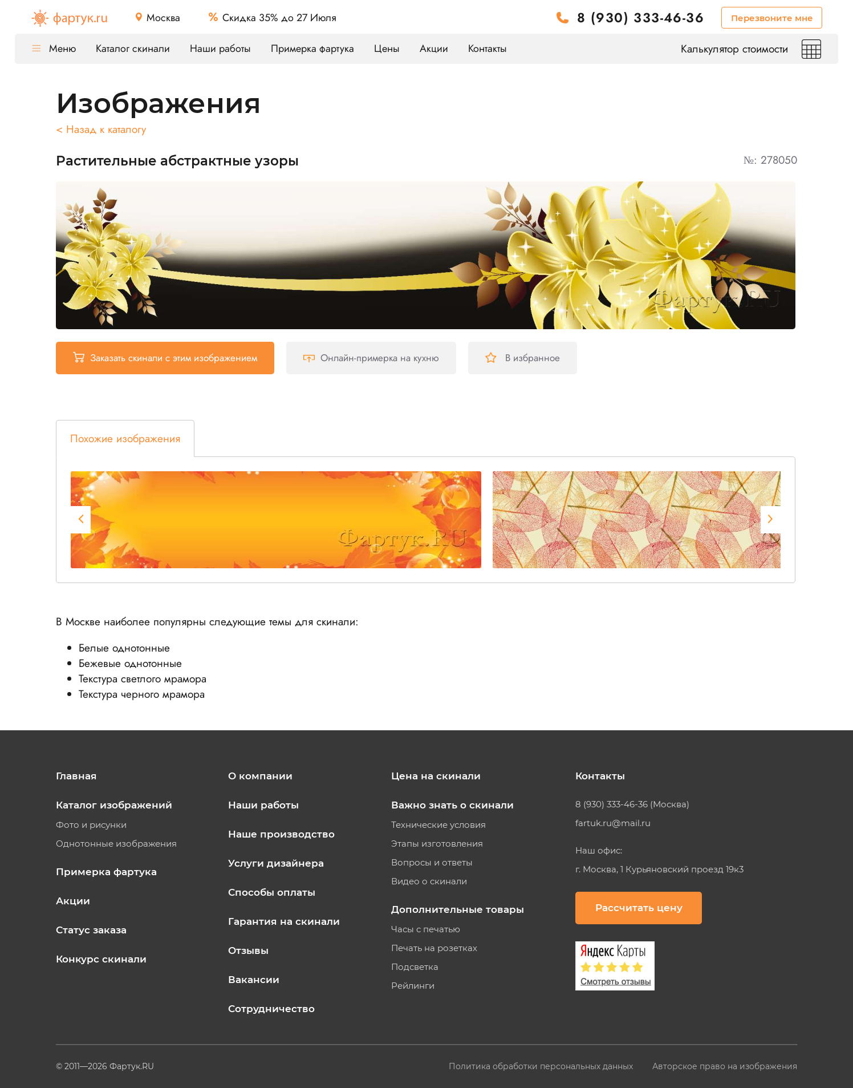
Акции (434, 48)
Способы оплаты (271, 892)
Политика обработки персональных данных (542, 1066)
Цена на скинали (436, 776)
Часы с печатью (425, 929)
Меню (54, 48)
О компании (260, 776)
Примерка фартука (312, 48)
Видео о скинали (429, 881)
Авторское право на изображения (724, 1066)
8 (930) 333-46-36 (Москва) (632, 804)
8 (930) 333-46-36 (640, 18)
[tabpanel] (276, 519)
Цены (387, 48)
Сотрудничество (271, 1008)
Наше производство (281, 834)
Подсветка (414, 967)
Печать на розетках (434, 948)
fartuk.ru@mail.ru (613, 823)
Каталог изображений (114, 805)
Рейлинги (412, 986)
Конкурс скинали (101, 959)
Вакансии (253, 979)
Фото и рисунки (91, 825)
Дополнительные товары (457, 909)
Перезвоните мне (772, 18)
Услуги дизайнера (276, 863)
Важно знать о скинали (452, 805)
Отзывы (248, 950)
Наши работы (220, 48)
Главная (76, 776)
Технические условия (438, 825)
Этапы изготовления (437, 844)
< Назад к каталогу (101, 129)
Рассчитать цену (639, 907)
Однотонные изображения (116, 844)
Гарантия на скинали (284, 921)
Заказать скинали (165, 358)
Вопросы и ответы (432, 863)
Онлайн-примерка (371, 358)
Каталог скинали (133, 48)
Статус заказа (91, 930)
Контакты (487, 48)
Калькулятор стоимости (751, 48)
